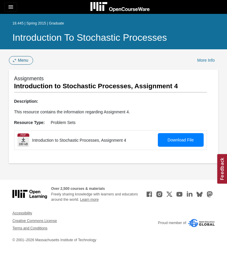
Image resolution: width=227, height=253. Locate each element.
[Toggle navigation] (10, 7)
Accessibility (22, 213)
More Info (206, 60)
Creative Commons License (34, 221)
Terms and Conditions (29, 228)
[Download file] (23, 140)
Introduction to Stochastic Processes (89, 37)
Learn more (89, 199)
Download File (181, 140)
